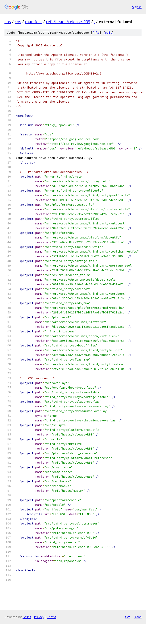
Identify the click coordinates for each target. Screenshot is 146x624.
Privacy (39, 617)
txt (127, 617)
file (96, 33)
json (138, 617)
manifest (33, 21)
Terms (51, 617)
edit (108, 33)
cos (7, 21)
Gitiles (27, 617)
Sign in (137, 7)
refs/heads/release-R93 (68, 21)
